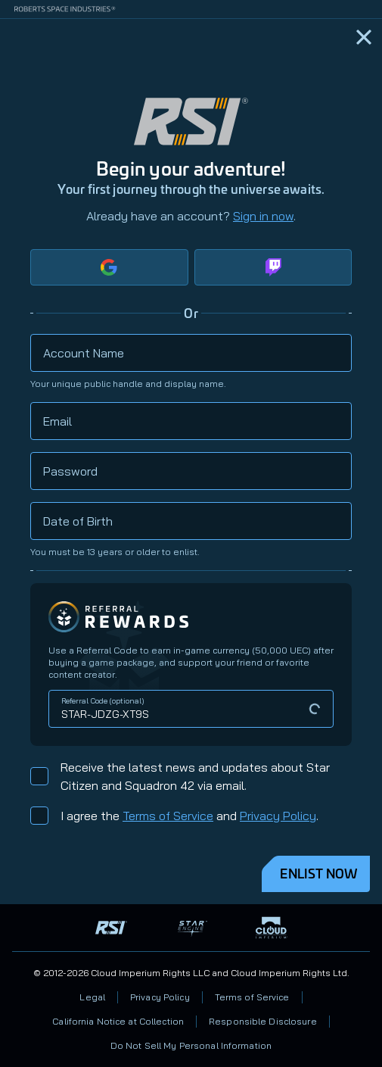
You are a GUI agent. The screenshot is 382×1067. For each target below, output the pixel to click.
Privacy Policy (278, 815)
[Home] (364, 37)
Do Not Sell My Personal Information (191, 1045)
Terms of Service (168, 815)
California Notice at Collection (118, 1021)
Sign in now (263, 215)
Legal (92, 997)
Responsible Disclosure (263, 1021)
